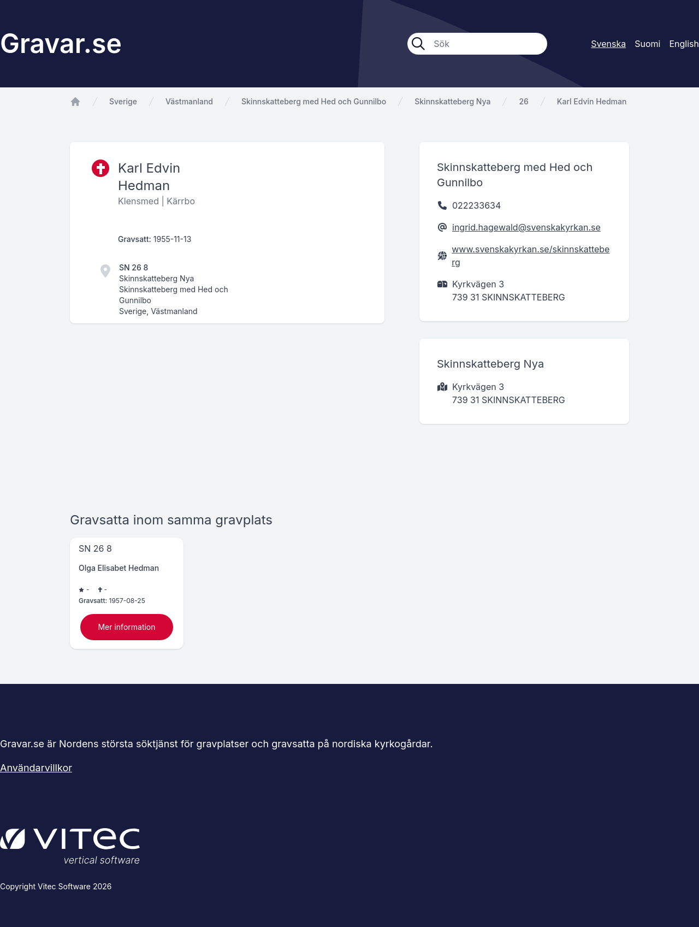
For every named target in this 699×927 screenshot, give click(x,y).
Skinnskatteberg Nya (452, 101)
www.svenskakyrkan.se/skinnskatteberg (530, 256)
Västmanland (189, 101)
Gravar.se (61, 43)
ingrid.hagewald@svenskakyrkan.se (526, 227)
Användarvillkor (36, 768)
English (684, 43)
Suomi (647, 43)
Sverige (123, 101)
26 (523, 101)
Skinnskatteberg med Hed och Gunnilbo (313, 101)
